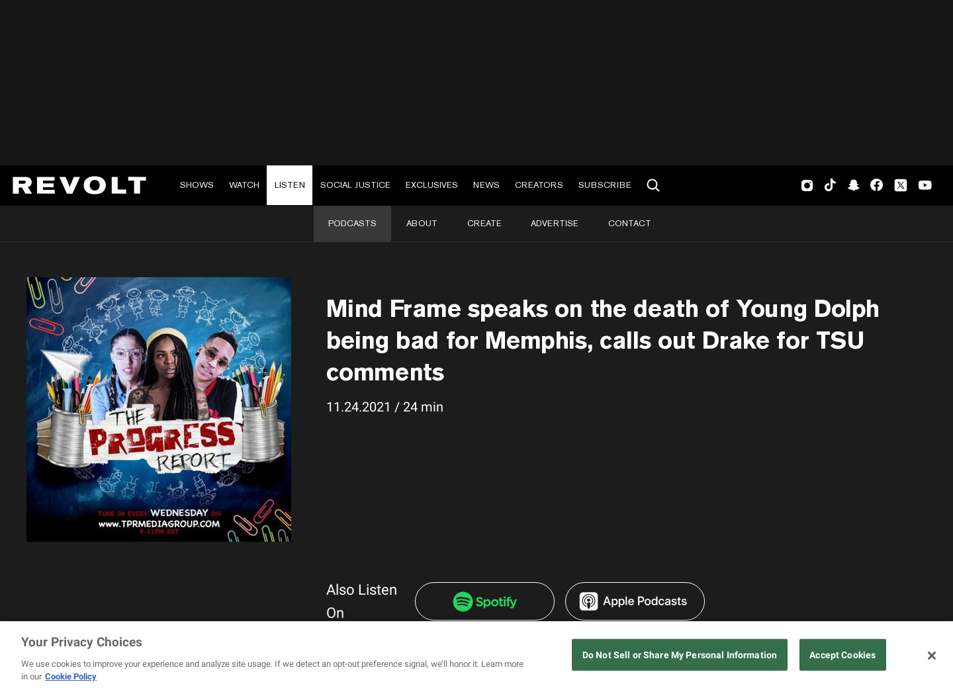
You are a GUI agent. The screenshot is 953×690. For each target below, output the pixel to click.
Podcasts (352, 223)
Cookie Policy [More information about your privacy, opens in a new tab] (71, 676)
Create (484, 223)
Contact (629, 223)
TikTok (830, 185)
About (421, 223)
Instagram (807, 185)
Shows (197, 185)
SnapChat (853, 185)
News (486, 185)
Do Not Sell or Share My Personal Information (679, 655)
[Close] (931, 655)
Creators (539, 185)
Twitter (900, 185)
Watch (244, 185)
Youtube (925, 186)
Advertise (554, 223)
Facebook (876, 185)
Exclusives (432, 185)
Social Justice (355, 185)
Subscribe (604, 185)
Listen (290, 185)
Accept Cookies (842, 655)
